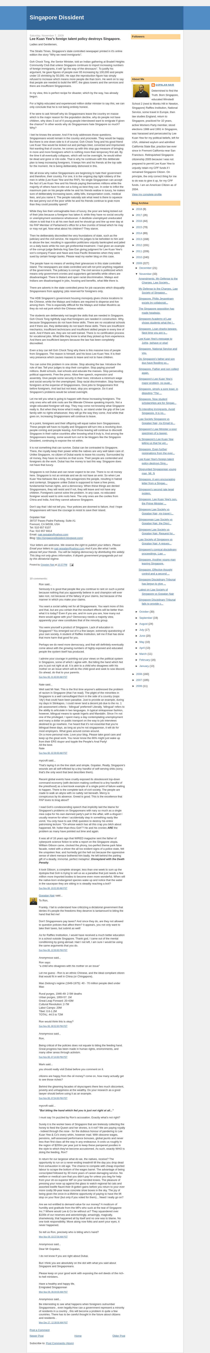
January (144, 666)
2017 (139, 215)
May (142, 641)
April (142, 647)
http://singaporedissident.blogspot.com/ (59, 538)
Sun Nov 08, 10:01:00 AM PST (53, 888)
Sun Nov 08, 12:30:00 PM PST (53, 950)
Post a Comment (40, 1330)
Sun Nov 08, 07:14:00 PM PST (53, 1057)
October (144, 611)
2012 (139, 245)
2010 (139, 257)
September (146, 617)
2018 (139, 209)
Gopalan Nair (47, 895)
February (145, 659)
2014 (139, 233)
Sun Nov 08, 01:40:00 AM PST (53, 677)
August (143, 623)
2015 (139, 227)
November (146, 273)
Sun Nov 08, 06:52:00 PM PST (53, 1026)
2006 (139, 686)
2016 (139, 221)
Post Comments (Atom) (60, 1343)
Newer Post (36, 1335)
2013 (139, 239)
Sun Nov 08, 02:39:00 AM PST (53, 753)
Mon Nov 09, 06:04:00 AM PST (53, 1292)
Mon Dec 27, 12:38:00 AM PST (53, 1323)
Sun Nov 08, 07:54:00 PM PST (53, 1098)
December (146, 267)
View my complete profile (147, 194)
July (142, 629)
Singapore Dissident (57, 17)
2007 (139, 680)
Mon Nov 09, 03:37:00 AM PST (53, 1237)
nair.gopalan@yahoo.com (53, 534)
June (142, 635)
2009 (139, 263)
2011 (139, 251)
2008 (139, 674)
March (143, 653)
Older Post (119, 1335)
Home (78, 1335)
